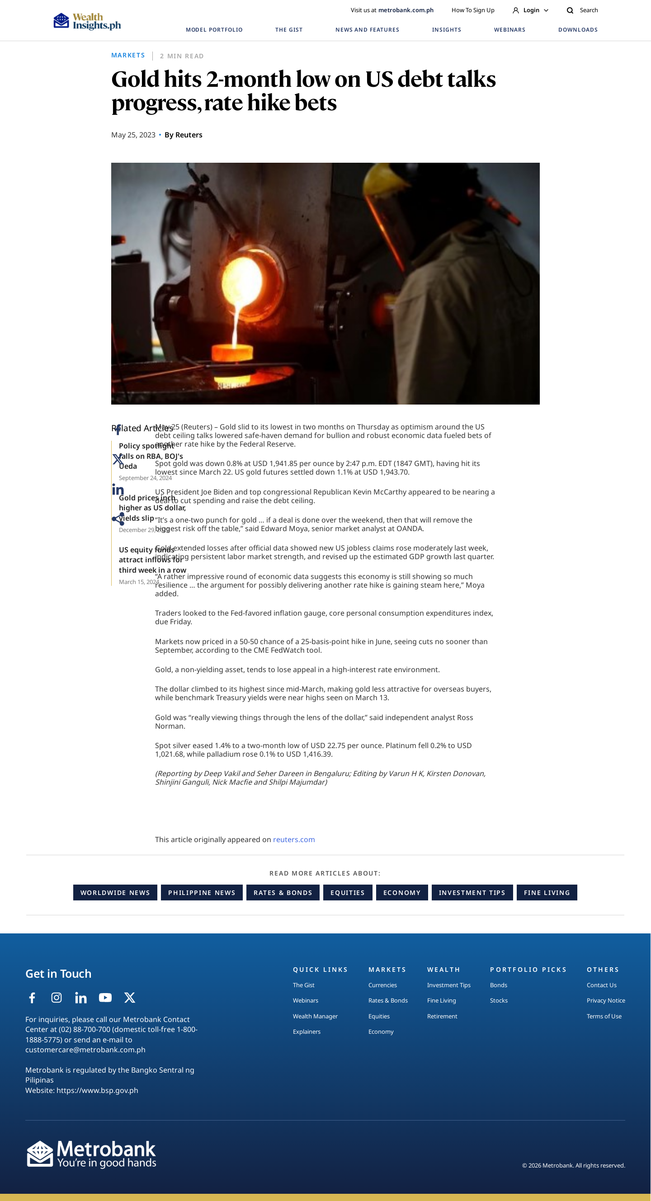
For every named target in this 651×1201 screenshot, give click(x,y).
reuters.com (294, 839)
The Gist (304, 985)
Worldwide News (115, 892)
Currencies (382, 985)
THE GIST (289, 29)
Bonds (498, 985)
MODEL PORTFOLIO (214, 29)
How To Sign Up (473, 10)
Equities (347, 892)
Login (530, 10)
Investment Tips (472, 892)
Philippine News (202, 892)
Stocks (499, 1000)
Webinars (305, 1000)
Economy (402, 892)
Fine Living (547, 892)
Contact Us (602, 985)
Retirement (442, 1016)
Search (582, 10)
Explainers (307, 1031)
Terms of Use (604, 1016)
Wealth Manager (315, 1016)
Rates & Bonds (283, 892)
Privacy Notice (606, 1000)
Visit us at (392, 10)
